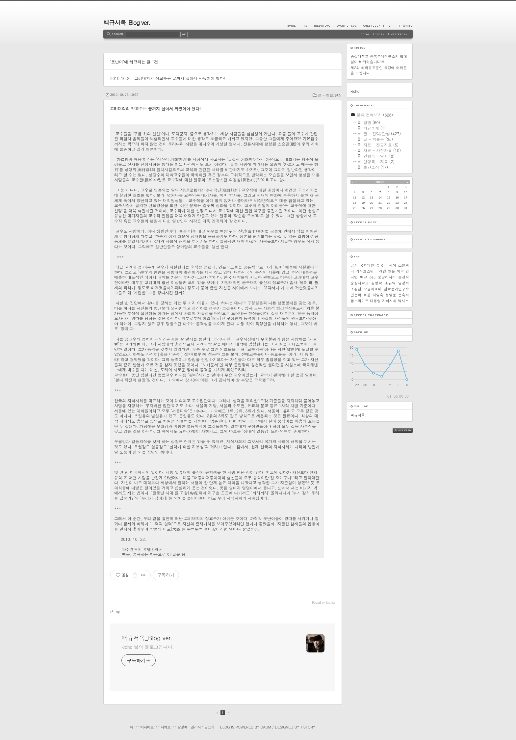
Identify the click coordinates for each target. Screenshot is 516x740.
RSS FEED (407, 430)
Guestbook (371, 25)
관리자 (196, 727)
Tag (305, 25)
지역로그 (167, 727)
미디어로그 (149, 727)
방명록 (182, 727)
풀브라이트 (359, 300)
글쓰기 (209, 727)
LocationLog (346, 25)
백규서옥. (358, 414)
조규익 (390, 282)
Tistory (307, 727)
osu (372, 277)
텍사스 (403, 300)
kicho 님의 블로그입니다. (147, 647)
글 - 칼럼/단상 (330, 95)
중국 (379, 265)
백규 (363, 277)
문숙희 (403, 294)
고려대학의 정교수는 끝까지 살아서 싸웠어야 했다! (179, 78)
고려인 (380, 271)
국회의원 (367, 265)
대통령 (375, 300)
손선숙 (403, 277)
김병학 (376, 282)
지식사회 (389, 300)
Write (406, 25)
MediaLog (322, 25)
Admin (391, 25)
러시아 (390, 265)
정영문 (390, 294)
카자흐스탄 (365, 271)
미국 (400, 271)
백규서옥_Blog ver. (126, 22)
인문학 (355, 294)
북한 (367, 294)
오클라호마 (373, 288)
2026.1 (380, 182)
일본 (391, 271)
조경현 (355, 288)
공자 (354, 265)
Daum (266, 727)
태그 (133, 727)
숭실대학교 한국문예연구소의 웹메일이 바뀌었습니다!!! (378, 59)
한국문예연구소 (396, 288)
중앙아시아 (387, 277)
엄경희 (403, 282)
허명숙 (378, 294)
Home (293, 25)
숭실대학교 (359, 282)
